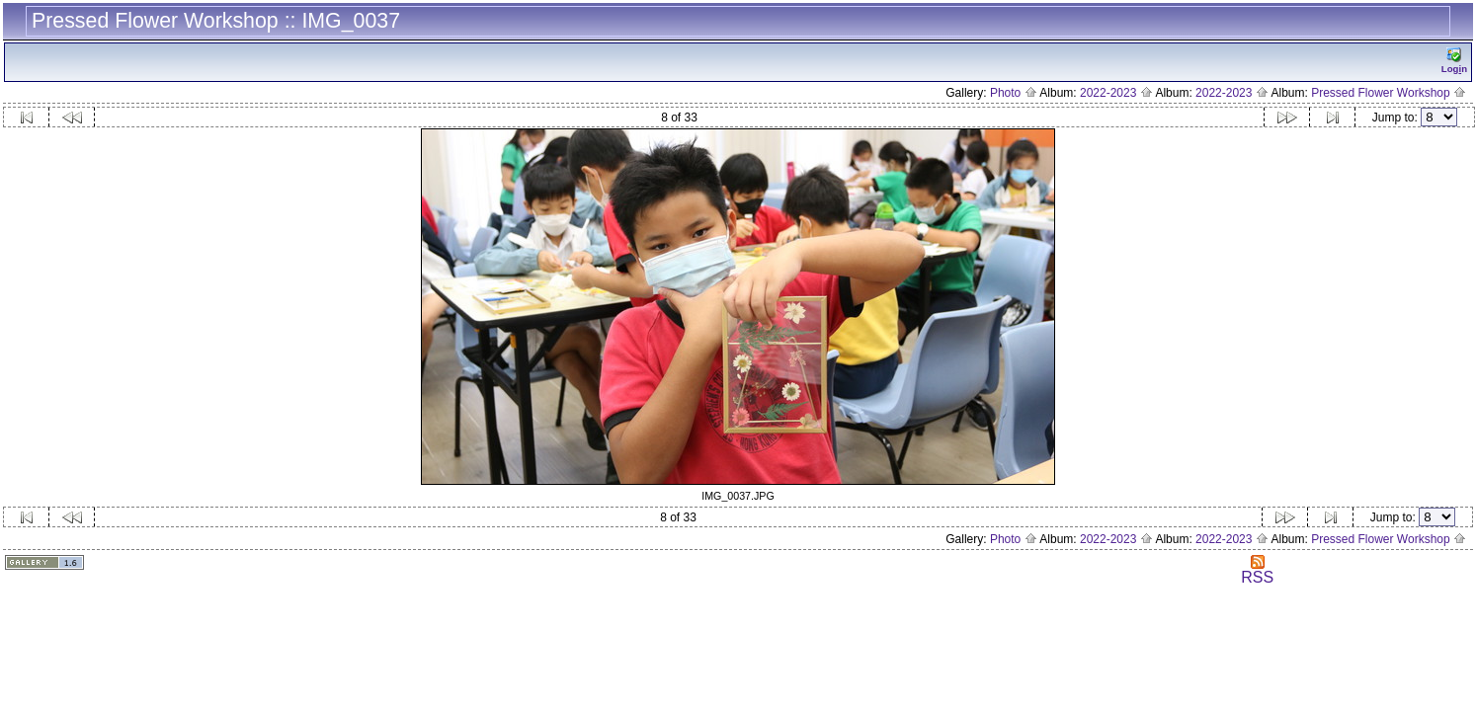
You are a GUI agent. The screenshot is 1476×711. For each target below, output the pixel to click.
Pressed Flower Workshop (1388, 93)
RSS (1257, 570)
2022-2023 (1116, 93)
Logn (1454, 60)
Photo (1013, 93)
